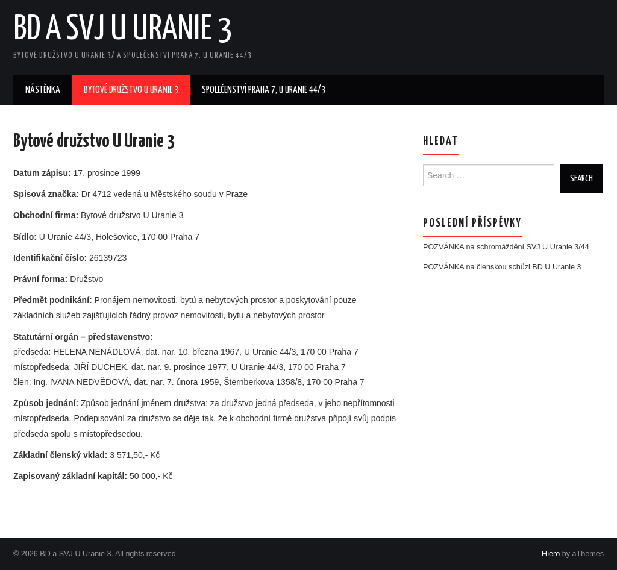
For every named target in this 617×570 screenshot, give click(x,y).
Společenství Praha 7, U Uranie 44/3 (263, 90)
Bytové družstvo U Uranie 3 (131, 90)
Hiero (551, 554)
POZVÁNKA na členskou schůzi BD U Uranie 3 (502, 267)
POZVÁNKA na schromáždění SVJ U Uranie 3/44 (506, 247)
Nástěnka (42, 90)
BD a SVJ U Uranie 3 (122, 29)
